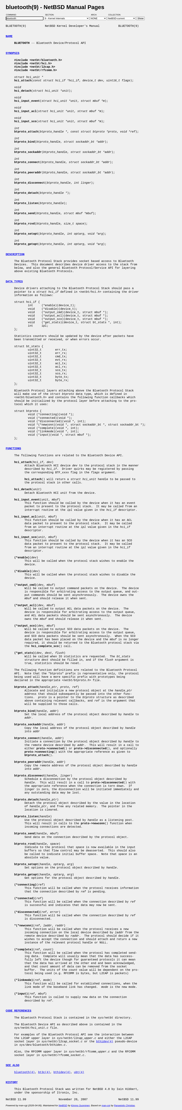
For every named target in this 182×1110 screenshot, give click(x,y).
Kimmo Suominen (80, 1105)
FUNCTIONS (13, 449)
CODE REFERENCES (18, 1011)
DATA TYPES (14, 282)
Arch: (95, 15)
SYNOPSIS (12, 53)
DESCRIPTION (15, 254)
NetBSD (63, 1105)
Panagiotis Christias (124, 1105)
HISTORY (12, 1082)
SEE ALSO (12, 1065)
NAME (9, 36)
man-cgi (106, 1105)
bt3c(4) (44, 1072)
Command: (12, 15)
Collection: (114, 15)
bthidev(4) (104, 1042)
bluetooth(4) (24, 1072)
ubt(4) (79, 1072)
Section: (50, 15)
